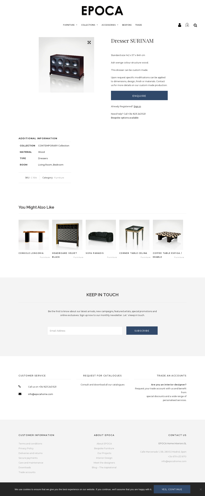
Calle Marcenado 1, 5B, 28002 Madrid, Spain (163, 451)
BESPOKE (127, 25)
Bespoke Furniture (104, 448)
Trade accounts (27, 472)
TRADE (138, 25)
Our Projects (104, 453)
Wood (41, 152)
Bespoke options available (125, 117)
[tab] (139, 95)
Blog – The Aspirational (104, 467)
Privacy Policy (26, 448)
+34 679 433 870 (177, 456)
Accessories (110, 24)
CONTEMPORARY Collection (53, 145)
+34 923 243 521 (137, 114)
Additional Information (38, 138)
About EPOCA (104, 443)
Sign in (137, 106)
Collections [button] (89, 24)
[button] (89, 43)
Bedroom (58, 164)
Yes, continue (172, 489)
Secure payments (28, 458)
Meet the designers (104, 462)
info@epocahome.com (40, 394)
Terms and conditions (30, 443)
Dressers (43, 158)
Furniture (70, 24)
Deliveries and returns (30, 453)
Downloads (25, 467)
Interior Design (104, 458)
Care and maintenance (31, 462)
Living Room (45, 164)
